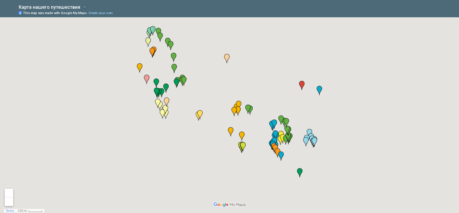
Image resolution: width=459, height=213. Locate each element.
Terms (10, 210)
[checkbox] (84, 6)
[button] (275, 135)
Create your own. (101, 13)
